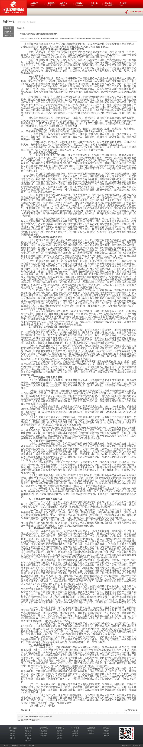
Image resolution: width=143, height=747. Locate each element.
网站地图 (106, 736)
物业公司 (28, 740)
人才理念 (91, 731)
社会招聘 (91, 733)
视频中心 (12, 738)
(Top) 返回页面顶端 (131, 710)
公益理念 (75, 731)
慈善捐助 (75, 733)
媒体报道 (7, 35)
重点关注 (33, 22)
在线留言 (106, 733)
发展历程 (59, 736)
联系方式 (106, 731)
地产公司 (28, 731)
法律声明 (31, 745)
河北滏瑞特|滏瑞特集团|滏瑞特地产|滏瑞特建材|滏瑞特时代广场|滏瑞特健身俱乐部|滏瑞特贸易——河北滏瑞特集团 (74, 38)
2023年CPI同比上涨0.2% (32, 720)
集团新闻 (7, 32)
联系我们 (7, 745)
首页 (19, 22)
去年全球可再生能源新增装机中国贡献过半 (38, 716)
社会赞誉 (75, 736)
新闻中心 (25, 22)
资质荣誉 (59, 731)
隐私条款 (23, 745)
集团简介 (12, 733)
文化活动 (59, 738)
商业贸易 (28, 736)
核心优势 (12, 736)
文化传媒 (28, 738)
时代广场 (28, 733)
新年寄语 (12, 731)
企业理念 (59, 733)
